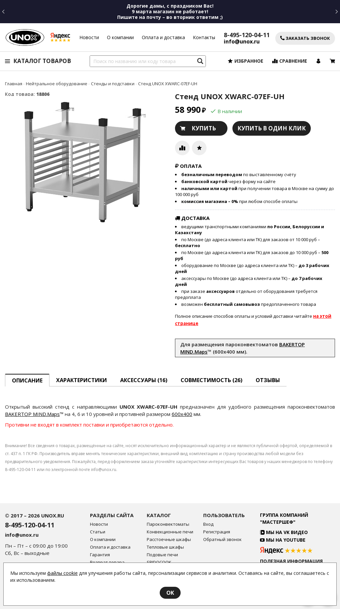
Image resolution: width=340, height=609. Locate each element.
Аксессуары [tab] (143, 380)
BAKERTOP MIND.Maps (32, 414)
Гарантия (100, 555)
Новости (89, 37)
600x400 (182, 414)
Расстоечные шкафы (169, 539)
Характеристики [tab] (81, 380)
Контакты (204, 37)
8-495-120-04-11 (247, 35)
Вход (208, 524)
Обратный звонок (222, 539)
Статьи (97, 532)
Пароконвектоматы (168, 524)
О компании (120, 37)
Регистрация (216, 532)
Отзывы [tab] (268, 380)
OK (170, 592)
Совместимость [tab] (211, 380)
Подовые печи (162, 555)
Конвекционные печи (170, 532)
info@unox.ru (242, 41)
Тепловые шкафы (165, 547)
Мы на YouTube (282, 540)
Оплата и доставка (163, 37)
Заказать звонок (305, 38)
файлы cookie (62, 573)
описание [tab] (27, 380)
